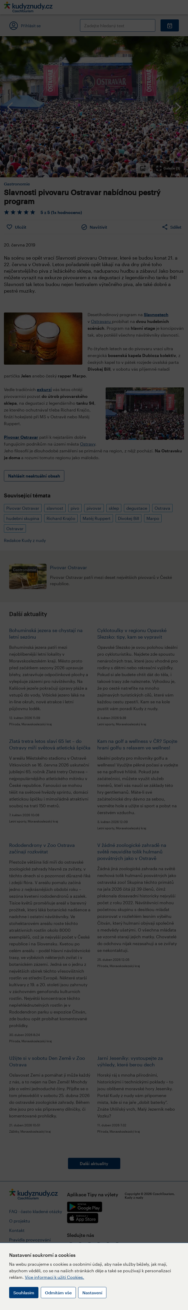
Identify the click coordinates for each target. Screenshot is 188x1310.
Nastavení (92, 1292)
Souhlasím (23, 1292)
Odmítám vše (58, 1292)
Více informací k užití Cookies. (54, 1277)
